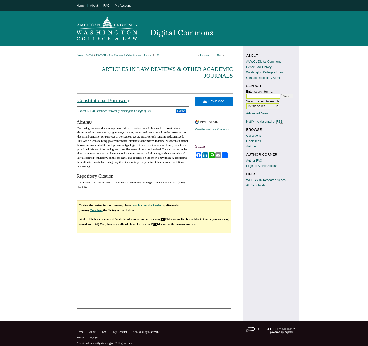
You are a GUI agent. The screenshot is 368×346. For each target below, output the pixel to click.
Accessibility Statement (146, 332)
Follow (181, 110)
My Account (120, 332)
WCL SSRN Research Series (266, 180)
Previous (204, 55)
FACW (89, 55)
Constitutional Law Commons (212, 129)
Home (80, 55)
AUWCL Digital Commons (263, 61)
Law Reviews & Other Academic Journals (130, 55)
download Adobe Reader (146, 205)
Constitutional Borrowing (103, 100)
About (93, 332)
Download (214, 101)
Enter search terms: (259, 91)
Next (219, 55)
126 (157, 55)
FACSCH (101, 55)
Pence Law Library (259, 67)
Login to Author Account (262, 166)
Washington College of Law (264, 72)
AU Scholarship (256, 185)
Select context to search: (263, 101)
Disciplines (253, 141)
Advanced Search (258, 113)
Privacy (80, 337)
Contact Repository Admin (263, 77)
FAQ (105, 332)
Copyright (93, 337)
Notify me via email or (264, 121)
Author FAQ (254, 160)
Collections (253, 135)
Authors (251, 146)
